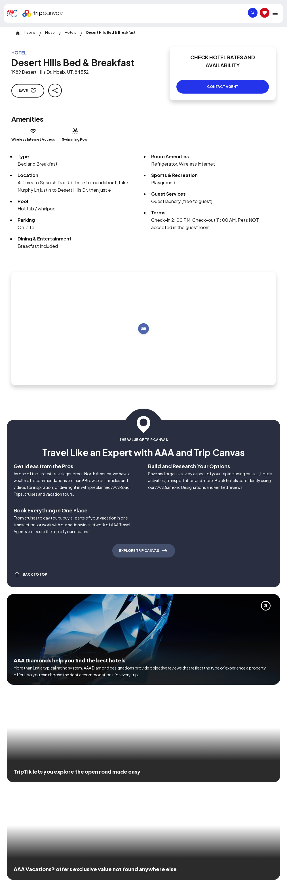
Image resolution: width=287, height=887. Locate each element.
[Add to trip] (143, 322)
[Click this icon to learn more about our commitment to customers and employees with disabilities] (15, 777)
